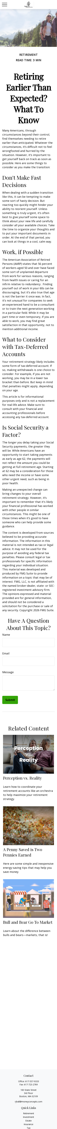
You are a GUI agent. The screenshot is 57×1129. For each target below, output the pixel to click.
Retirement (28, 1113)
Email (5, 653)
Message (8, 672)
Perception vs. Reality (22, 778)
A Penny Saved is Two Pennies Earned (22, 852)
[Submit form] (10, 700)
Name (6, 634)
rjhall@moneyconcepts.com (28, 1101)
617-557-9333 (32, 1081)
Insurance (28, 1124)
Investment (28, 1117)
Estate (28, 1120)
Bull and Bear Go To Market (27, 922)
